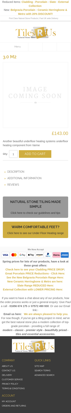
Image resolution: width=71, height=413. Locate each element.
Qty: (5, 153)
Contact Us (8, 370)
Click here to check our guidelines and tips (35, 212)
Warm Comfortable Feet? (35, 227)
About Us (7, 366)
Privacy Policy (10, 384)
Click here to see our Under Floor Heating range (35, 233)
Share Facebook (17, 164)
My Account (9, 401)
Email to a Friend (9, 164)
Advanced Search (44, 375)
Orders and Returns (14, 406)
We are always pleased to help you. (45, 314)
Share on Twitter (24, 164)
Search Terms (42, 370)
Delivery (7, 375)
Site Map (39, 366)
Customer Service (12, 379)
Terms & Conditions (13, 388)
